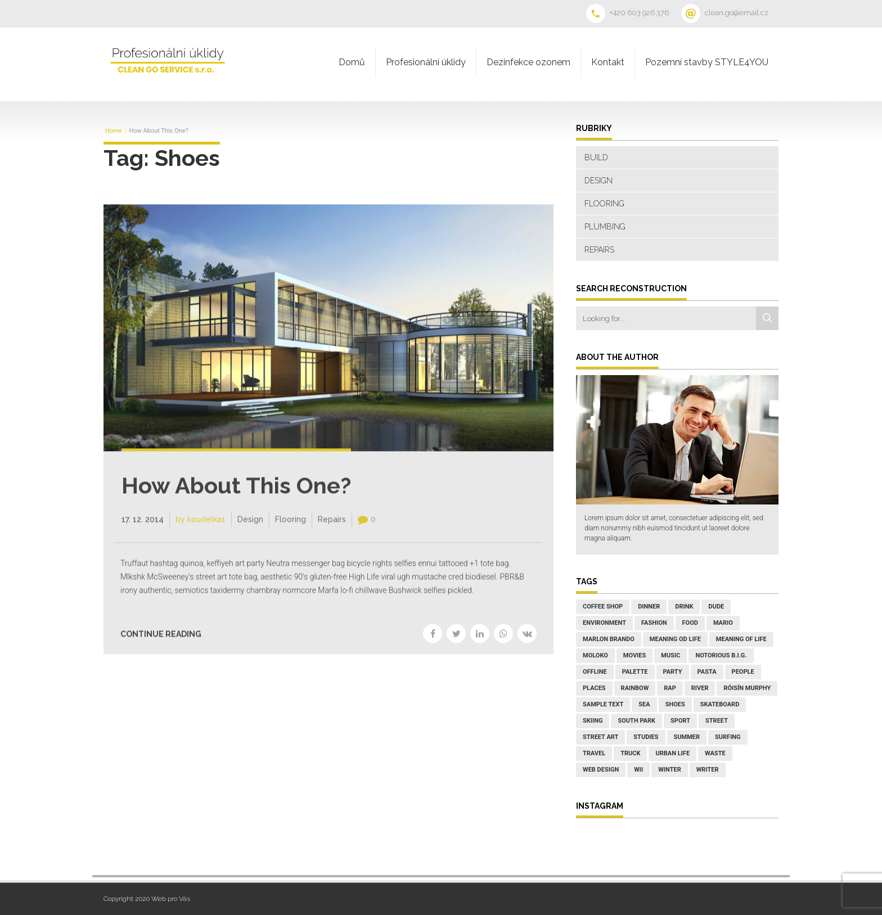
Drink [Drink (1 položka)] (684, 606)
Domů (352, 62)
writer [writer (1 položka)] (707, 769)
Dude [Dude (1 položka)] (716, 606)
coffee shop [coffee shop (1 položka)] (603, 606)
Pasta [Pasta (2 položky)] (707, 671)
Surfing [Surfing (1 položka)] (728, 737)
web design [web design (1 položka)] (601, 769)
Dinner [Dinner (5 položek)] (649, 606)
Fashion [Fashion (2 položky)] (654, 622)
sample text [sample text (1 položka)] (603, 704)
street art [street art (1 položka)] (600, 737)
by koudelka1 (201, 527)
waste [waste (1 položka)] (715, 753)
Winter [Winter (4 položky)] (669, 769)
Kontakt (607, 62)
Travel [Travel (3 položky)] (594, 753)
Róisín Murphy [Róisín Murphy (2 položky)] (747, 688)
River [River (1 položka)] (700, 688)
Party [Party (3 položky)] (672, 671)
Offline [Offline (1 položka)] (595, 671)
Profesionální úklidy (426, 62)
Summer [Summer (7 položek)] (687, 737)
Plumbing (605, 226)
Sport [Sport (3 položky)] (680, 720)
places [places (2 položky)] (594, 688)
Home (113, 131)
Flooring (290, 527)
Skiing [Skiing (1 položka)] (592, 720)
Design (250, 527)
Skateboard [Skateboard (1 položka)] (720, 704)
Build (596, 157)
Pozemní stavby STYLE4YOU (706, 62)
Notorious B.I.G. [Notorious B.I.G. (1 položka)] (720, 655)
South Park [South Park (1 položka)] (636, 720)
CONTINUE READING (160, 642)
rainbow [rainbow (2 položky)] (635, 688)
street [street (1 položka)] (716, 720)
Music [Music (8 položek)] (670, 655)
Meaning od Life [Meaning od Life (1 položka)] (675, 639)
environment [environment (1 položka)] (604, 622)
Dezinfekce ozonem (528, 62)
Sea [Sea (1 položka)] (644, 704)
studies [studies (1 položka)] (645, 737)
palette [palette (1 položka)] (635, 671)
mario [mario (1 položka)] (723, 622)
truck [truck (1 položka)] (630, 753)
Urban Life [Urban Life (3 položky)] (672, 753)
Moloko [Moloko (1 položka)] (595, 655)
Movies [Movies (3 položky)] (634, 655)
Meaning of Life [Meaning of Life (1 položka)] (741, 639)
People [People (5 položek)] (743, 671)
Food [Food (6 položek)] (690, 622)
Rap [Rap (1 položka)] (670, 688)
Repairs (332, 527)
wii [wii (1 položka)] (638, 769)
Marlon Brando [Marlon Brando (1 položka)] (608, 639)
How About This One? (236, 493)
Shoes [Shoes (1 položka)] (675, 704)
